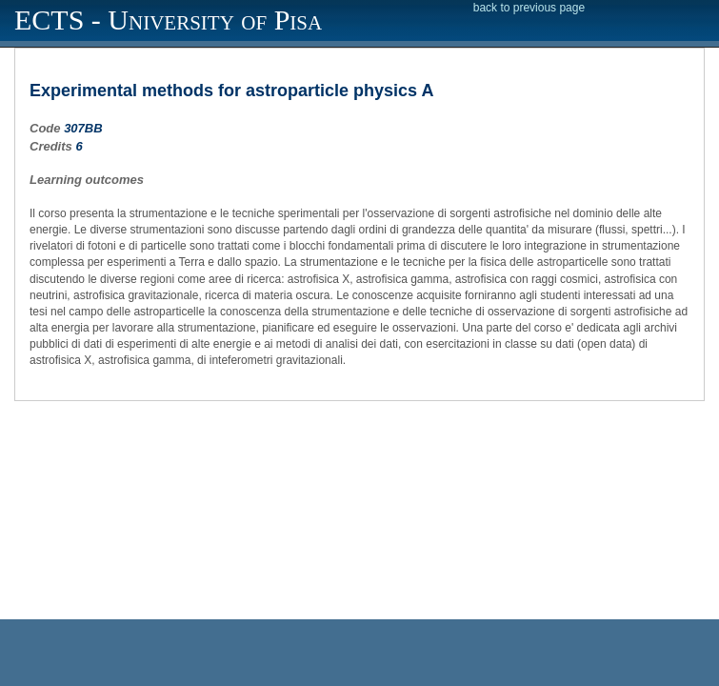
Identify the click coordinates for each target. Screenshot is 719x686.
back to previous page (529, 7)
